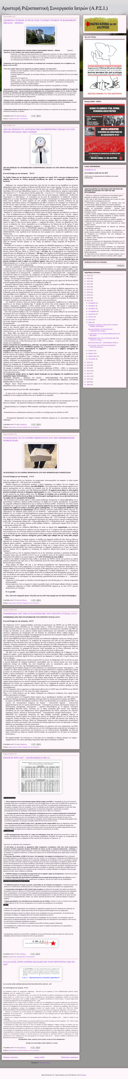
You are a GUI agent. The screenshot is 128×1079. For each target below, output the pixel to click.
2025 (88, 278)
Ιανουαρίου (92, 359)
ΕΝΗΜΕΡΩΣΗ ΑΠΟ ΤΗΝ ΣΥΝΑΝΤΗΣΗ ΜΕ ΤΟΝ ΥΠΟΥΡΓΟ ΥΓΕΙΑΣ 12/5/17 (40, 613)
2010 (88, 379)
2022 (88, 287)
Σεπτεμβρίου (92, 311)
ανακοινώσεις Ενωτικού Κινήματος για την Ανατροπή (23, 427)
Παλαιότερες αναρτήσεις (69, 1057)
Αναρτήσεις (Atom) (44, 1062)
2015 (88, 365)
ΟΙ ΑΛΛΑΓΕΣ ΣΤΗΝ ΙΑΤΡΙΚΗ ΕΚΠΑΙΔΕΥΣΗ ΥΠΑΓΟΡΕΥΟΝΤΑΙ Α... (102, 346)
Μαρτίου (91, 353)
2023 (88, 284)
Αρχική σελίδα (39, 1057)
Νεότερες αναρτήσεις (10, 1057)
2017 (88, 300)
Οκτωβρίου (92, 308)
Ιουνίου (90, 319)
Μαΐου (90, 322)
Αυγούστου (92, 314)
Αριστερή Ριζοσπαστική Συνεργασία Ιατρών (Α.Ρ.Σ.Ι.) (55, 8)
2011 (88, 376)
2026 (88, 275)
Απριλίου (91, 350)
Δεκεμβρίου (92, 303)
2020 (88, 292)
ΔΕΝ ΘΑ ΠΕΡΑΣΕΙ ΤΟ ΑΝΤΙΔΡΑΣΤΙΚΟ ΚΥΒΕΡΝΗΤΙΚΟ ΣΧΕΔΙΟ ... (100, 330)
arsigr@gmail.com (90, 170)
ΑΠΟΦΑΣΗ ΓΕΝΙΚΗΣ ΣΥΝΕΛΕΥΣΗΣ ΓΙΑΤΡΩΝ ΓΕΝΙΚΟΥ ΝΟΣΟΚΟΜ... (103, 325)
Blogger (84, 1075)
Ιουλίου (90, 317)
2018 (88, 298)
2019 (88, 295)
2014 (88, 368)
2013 (88, 371)
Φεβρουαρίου (92, 356)
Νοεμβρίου (92, 306)
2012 (88, 373)
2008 (88, 384)
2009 (88, 382)
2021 (88, 289)
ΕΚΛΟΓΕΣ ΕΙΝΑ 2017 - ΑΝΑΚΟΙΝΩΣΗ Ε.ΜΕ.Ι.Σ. (26, 757)
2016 (88, 362)
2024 (88, 281)
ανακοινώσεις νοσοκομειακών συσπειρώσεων (21, 956)
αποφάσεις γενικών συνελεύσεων (18, 118)
